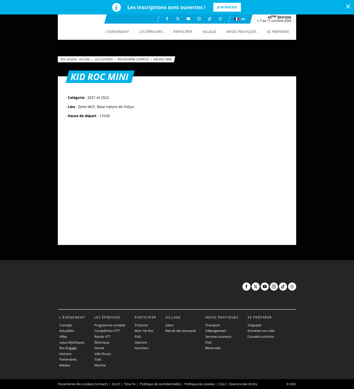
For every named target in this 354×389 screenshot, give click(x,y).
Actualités (66, 330)
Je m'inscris (227, 7)
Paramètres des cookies (76, 384)
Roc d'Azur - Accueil (75, 59)
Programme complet (133, 59)
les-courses (104, 59)
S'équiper (254, 325)
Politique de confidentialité (160, 384)
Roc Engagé (68, 348)
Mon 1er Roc (144, 330)
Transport (212, 325)
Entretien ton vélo (261, 330)
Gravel (99, 348)
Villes (63, 336)
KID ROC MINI (163, 59)
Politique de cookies (199, 384)
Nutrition (142, 348)
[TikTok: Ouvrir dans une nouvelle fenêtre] (210, 19)
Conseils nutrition (260, 336)
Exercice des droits (243, 384)
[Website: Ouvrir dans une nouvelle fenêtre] (220, 19)
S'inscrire (141, 325)
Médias (64, 365)
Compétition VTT (107, 330)
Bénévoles (213, 348)
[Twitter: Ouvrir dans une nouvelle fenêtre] (178, 19)
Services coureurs (218, 336)
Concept (65, 325)
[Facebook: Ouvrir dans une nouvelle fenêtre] (167, 19)
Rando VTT (102, 336)
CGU (222, 384)
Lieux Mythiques (71, 342)
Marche (100, 365)
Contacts (101, 384)
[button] (117, 32)
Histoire (65, 353)
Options (141, 342)
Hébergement (215, 330)
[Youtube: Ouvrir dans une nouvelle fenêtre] (188, 19)
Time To (130, 384)
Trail (97, 359)
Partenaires (68, 359)
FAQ (138, 336)
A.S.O (116, 384)
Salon (169, 325)
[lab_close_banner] (348, 6)
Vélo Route (102, 353)
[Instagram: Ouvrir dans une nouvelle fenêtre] (199, 19)
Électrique (101, 342)
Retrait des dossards (180, 330)
